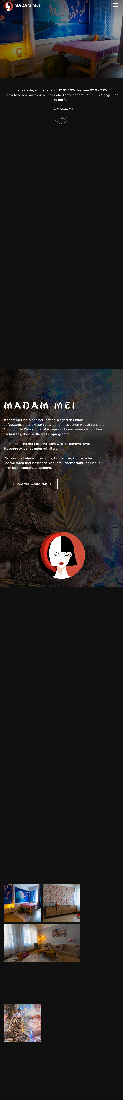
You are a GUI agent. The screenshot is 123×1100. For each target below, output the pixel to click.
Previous (108, 73)
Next (114, 73)
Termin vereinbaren (30, 484)
